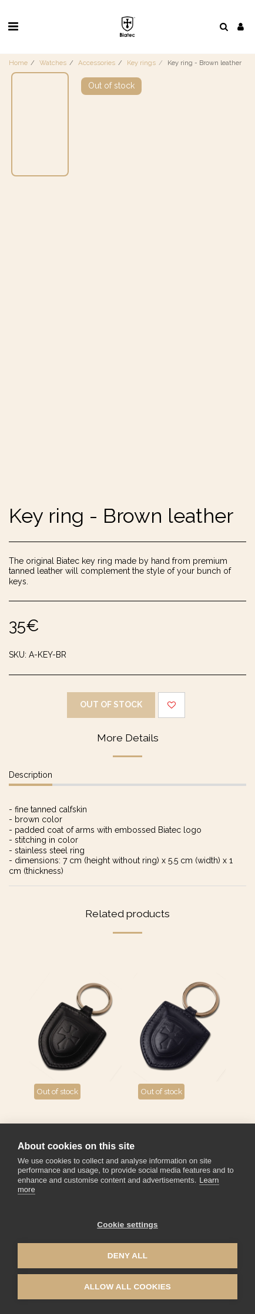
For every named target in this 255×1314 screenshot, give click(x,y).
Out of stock (111, 704)
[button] (13, 26)
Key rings (141, 63)
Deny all (127, 1255)
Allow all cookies (127, 1286)
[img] (75, 1027)
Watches (52, 63)
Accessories (96, 63)
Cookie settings (127, 1224)
